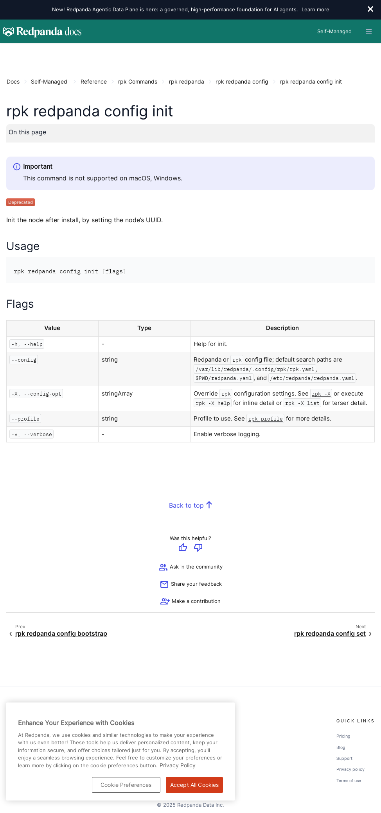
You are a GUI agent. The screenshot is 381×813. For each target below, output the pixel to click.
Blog (340, 747)
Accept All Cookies (194, 784)
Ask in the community (190, 567)
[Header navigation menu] (368, 31)
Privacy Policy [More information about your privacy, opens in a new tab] (178, 765)
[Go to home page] (42, 31)
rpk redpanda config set (330, 633)
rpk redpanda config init (311, 81)
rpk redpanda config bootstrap (61, 633)
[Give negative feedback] (198, 548)
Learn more (315, 9)
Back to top (186, 505)
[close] (370, 9)
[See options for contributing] (190, 601)
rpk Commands (137, 81)
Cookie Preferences (126, 784)
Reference (94, 81)
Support (344, 758)
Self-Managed (49, 81)
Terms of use (348, 780)
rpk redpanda (186, 81)
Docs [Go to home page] (13, 81)
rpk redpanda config (242, 81)
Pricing (343, 736)
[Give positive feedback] (183, 548)
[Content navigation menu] (8, 51)
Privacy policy (350, 769)
